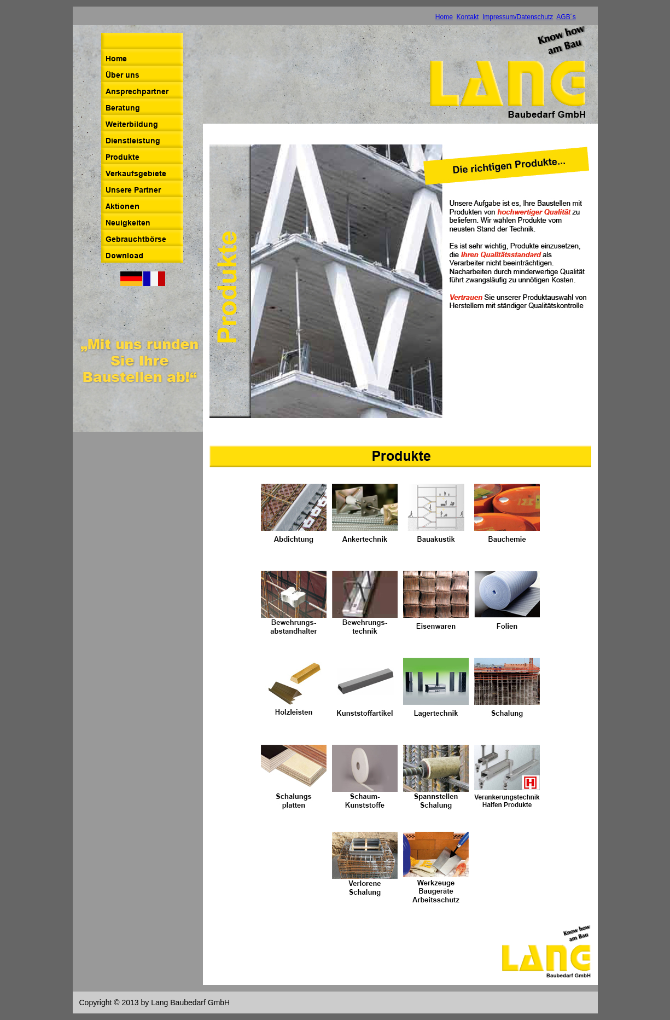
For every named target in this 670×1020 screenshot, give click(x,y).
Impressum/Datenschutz (517, 17)
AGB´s (565, 17)
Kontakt (468, 17)
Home (444, 17)
